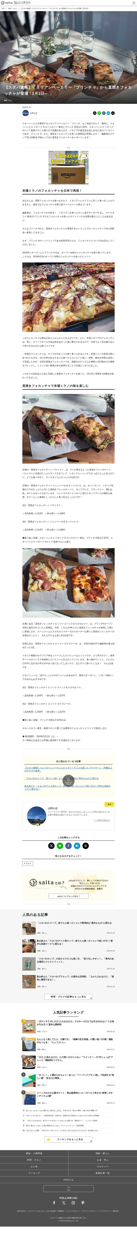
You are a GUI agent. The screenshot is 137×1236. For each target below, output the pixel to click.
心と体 (34, 1159)
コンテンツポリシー (72, 1203)
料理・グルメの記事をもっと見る (68, 989)
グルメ (28, 856)
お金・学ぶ (103, 1152)
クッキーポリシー (104, 1203)
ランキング (34, 1166)
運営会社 (116, 1203)
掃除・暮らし (103, 1146)
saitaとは (68, 1172)
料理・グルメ (13, 8)
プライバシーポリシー (89, 1203)
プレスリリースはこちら (36, 1203)
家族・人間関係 (34, 1146)
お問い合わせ (21, 1203)
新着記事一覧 (103, 1166)
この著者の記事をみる (102, 812)
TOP (3, 8)
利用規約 (61, 1203)
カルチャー (103, 1159)
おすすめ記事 (51, 1203)
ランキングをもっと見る (70, 1132)
